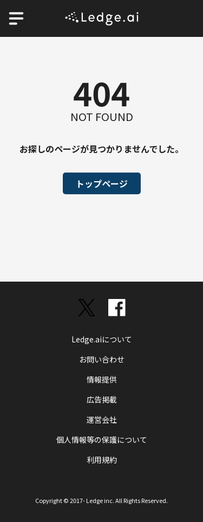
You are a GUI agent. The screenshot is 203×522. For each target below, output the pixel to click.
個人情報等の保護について (101, 439)
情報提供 (102, 379)
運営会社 (102, 419)
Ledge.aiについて (101, 339)
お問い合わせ (102, 359)
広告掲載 (102, 399)
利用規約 (102, 459)
